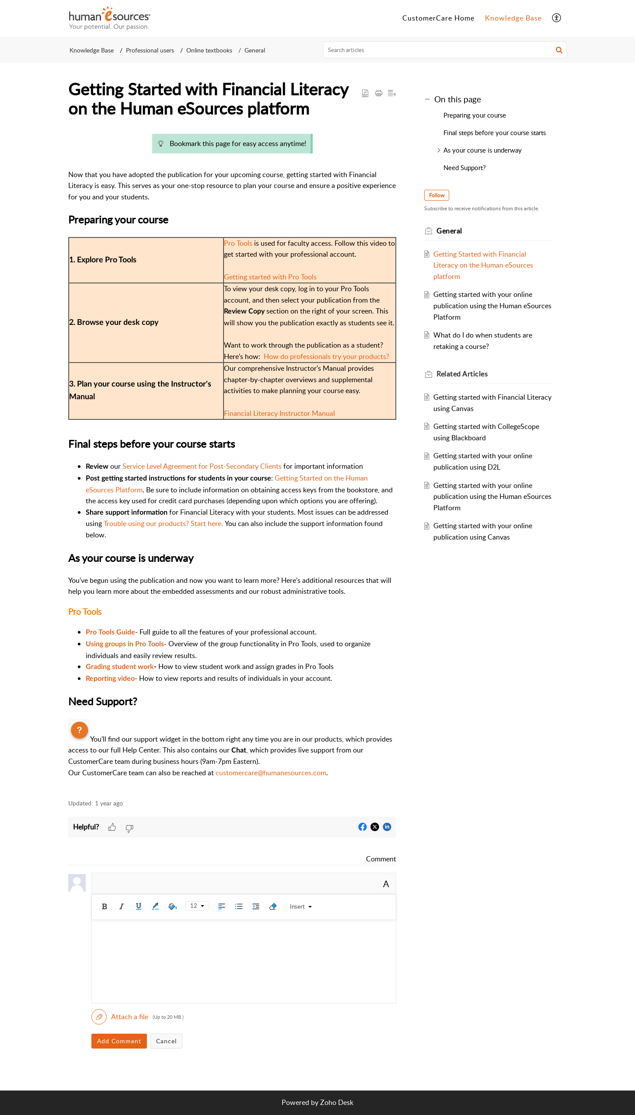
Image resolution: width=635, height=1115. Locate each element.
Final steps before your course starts (494, 132)
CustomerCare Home (438, 18)
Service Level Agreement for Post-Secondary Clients (202, 466)
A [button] (386, 884)
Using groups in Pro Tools (125, 644)
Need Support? (464, 167)
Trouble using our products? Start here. (163, 523)
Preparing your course (474, 115)
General (254, 50)
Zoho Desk (336, 1102)
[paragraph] (232, 459)
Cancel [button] (166, 1041)
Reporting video (110, 678)
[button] (557, 18)
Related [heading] (462, 374)
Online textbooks (209, 50)
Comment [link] (381, 859)
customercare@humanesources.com (271, 772)
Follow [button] (436, 195)
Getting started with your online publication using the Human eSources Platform (492, 305)
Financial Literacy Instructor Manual (279, 413)
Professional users (150, 50)
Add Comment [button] (119, 1041)
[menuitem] (438, 18)
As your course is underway (482, 150)
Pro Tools (238, 243)
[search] (445, 50)
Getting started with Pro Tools (270, 277)
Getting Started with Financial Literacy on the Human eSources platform (483, 265)
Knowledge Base (513, 18)
